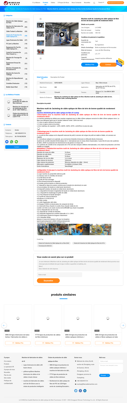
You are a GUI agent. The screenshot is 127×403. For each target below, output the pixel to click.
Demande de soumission (115, 2)
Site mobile (7, 378)
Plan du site (7, 375)
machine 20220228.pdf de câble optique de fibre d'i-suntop (58, 113)
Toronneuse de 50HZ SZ (45, 246)
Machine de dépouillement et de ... (16, 79)
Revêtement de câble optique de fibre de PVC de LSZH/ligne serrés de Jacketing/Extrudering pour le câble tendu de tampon (60, 384)
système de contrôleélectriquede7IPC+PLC (52, 223)
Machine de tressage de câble (16, 58)
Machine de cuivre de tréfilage (16, 73)
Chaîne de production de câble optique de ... (16, 35)
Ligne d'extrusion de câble (16, 40)
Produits (6, 364)
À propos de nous (9, 369)
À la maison (7, 361)
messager (51, 179)
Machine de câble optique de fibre (16, 21)
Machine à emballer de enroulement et (16, 68)
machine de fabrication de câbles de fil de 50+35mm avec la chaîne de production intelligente (33, 383)
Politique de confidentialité (8, 382)
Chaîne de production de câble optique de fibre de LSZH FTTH (20, 115)
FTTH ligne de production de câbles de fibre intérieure (20, 101)
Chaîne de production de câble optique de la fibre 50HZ (54, 243)
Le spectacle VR (9, 367)
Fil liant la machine (16, 44)
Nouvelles (7, 372)
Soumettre (48, 280)
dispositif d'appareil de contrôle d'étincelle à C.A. (55, 213)
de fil (44, 179)
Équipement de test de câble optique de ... (16, 48)
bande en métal (57, 189)
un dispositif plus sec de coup (49, 210)
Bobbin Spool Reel (16, 87)
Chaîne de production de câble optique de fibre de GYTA (89, 243)
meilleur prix (89, 65)
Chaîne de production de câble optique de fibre (57, 359)
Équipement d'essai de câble (16, 63)
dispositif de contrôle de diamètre (50, 211)
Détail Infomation (42, 77)
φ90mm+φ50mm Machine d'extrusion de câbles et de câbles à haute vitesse (31, 374)
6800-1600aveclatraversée (61, 221)
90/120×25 (50, 198)
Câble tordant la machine (16, 31)
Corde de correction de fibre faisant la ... (16, 53)
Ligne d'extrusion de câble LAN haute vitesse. (33, 366)
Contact (16, 147)
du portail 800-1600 (54, 174)
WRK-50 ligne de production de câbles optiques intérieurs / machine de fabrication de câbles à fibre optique (60, 368)
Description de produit (57, 77)
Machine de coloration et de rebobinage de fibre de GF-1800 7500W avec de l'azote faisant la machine (20, 108)
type (40, 174)
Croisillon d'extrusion (16, 83)
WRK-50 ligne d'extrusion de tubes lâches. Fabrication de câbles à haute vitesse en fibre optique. (17, 337)
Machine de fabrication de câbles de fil (16, 27)
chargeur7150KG (44, 204)
